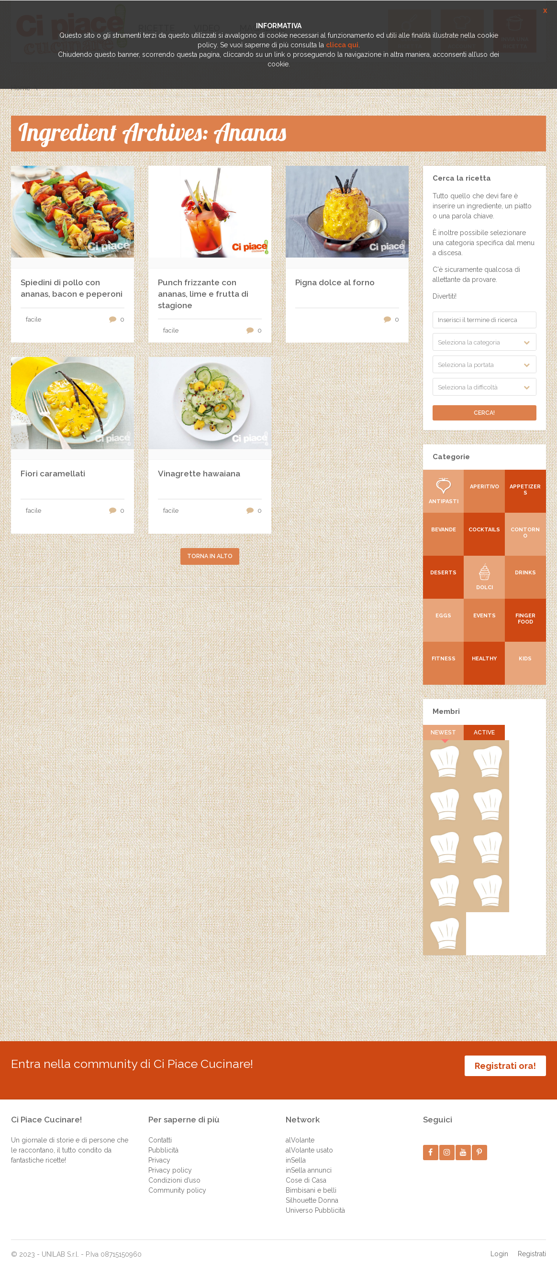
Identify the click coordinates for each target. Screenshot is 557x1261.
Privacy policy (170, 1160)
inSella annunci (309, 1160)
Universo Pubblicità (315, 1201)
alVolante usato (309, 1140)
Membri (446, 711)
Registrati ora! (505, 1066)
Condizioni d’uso (174, 1171)
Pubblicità (163, 1140)
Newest (443, 732)
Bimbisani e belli (311, 1181)
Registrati (532, 1244)
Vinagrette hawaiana (199, 473)
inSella (296, 1150)
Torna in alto (210, 556)
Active (484, 732)
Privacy (159, 1150)
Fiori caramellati (53, 473)
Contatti (160, 1130)
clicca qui (342, 45)
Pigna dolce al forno (335, 282)
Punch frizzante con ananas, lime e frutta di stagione (203, 294)
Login (499, 1244)
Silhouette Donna (312, 1191)
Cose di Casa (306, 1171)
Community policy (177, 1181)
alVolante (300, 1130)
